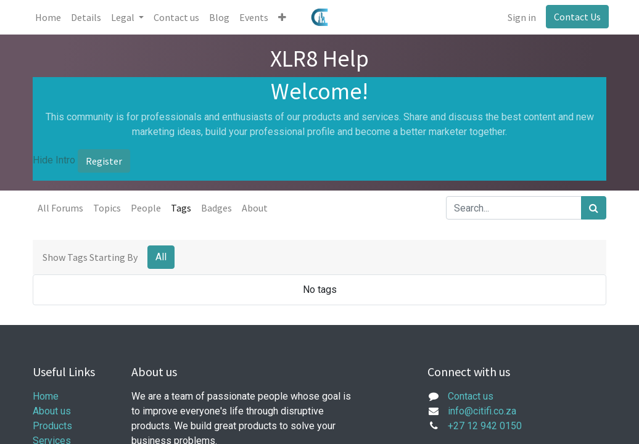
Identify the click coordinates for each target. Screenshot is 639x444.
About (255, 208)
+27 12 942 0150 (485, 426)
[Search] (593, 208)
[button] (285, 17)
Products (52, 426)
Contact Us (574, 16)
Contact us (470, 396)
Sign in (519, 17)
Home (46, 396)
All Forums (60, 208)
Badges (216, 208)
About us (52, 411)
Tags (181, 208)
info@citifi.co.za (482, 411)
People (146, 208)
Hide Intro (54, 160)
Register (104, 161)
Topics (107, 208)
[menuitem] (50, 17)
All (161, 257)
